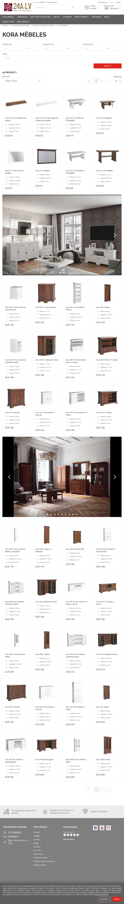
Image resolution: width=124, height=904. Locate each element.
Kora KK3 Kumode (12, 707)
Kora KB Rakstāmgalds (44, 759)
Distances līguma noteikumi (44, 861)
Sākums (5, 25)
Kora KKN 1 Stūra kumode (45, 307)
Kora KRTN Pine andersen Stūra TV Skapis (76, 361)
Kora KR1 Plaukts (103, 307)
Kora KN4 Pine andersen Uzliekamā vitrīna (14, 602)
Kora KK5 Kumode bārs (75, 549)
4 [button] (58, 514)
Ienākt (118, 2)
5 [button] (62, 514)
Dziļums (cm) (88, 44)
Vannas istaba (8, 22)
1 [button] (60, 273)
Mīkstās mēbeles (81, 17)
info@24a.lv (53, 2)
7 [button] (69, 514)
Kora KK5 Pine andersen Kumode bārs (105, 550)
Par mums (37, 850)
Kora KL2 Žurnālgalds (104, 170)
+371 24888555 (40, 2)
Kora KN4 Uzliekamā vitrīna (46, 601)
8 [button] (73, 514)
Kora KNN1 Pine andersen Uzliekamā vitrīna (15, 361)
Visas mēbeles (8, 17)
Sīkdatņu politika (39, 865)
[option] (62, 235)
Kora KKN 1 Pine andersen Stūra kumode (15, 308)
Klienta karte (38, 854)
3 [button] (55, 514)
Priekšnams (96, 17)
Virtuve (56, 17)
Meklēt (107, 66)
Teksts (4, 54)
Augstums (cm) (48, 44)
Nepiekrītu (104, 899)
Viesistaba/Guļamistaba (40, 17)
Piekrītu (117, 899)
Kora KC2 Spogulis (42, 170)
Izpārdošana (22, 17)
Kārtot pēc (6, 77)
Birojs (106, 17)
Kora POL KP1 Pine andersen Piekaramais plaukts (46, 119)
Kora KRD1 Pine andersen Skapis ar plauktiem (15, 550)
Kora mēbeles (63, 25)
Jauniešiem (67, 17)
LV (112, 2)
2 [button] (64, 273)
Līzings (36, 843)
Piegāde (36, 836)
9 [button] (76, 514)
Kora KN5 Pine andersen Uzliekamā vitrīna (75, 655)
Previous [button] (9, 235)
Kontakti (36, 832)
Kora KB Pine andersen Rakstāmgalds (14, 760)
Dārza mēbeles (23, 22)
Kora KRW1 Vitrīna (42, 654)
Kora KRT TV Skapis (104, 412)
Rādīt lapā (117, 77)
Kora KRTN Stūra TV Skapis (107, 360)
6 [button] (65, 514)
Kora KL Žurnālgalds (104, 118)
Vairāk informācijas (101, 894)
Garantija (37, 847)
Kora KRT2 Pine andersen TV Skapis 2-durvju (77, 602)
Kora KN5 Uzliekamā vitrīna (107, 654)
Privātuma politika (40, 857)
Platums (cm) (7, 44)
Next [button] (115, 235)
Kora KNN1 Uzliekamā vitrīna (46, 360)
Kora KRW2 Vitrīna (103, 759)
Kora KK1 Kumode (12, 412)
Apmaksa (37, 839)
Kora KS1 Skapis (102, 707)
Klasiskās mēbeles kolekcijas (43, 25)
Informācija (103, 2)
